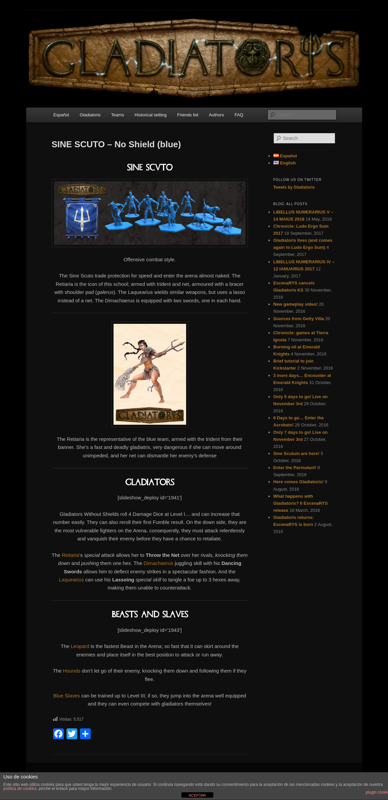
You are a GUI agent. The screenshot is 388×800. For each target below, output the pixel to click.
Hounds (72, 671)
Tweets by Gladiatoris (294, 187)
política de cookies (20, 788)
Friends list (187, 114)
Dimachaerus (158, 563)
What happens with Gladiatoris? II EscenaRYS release (300, 503)
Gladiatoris (90, 114)
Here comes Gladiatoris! (298, 481)
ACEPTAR (197, 795)
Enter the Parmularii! (294, 467)
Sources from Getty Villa (298, 318)
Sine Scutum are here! (296, 453)
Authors (216, 114)
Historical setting (151, 114)
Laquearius (71, 579)
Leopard (80, 646)
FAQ (238, 114)
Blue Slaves (66, 695)
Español (61, 114)
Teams (117, 114)
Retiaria (70, 555)
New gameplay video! (295, 304)
